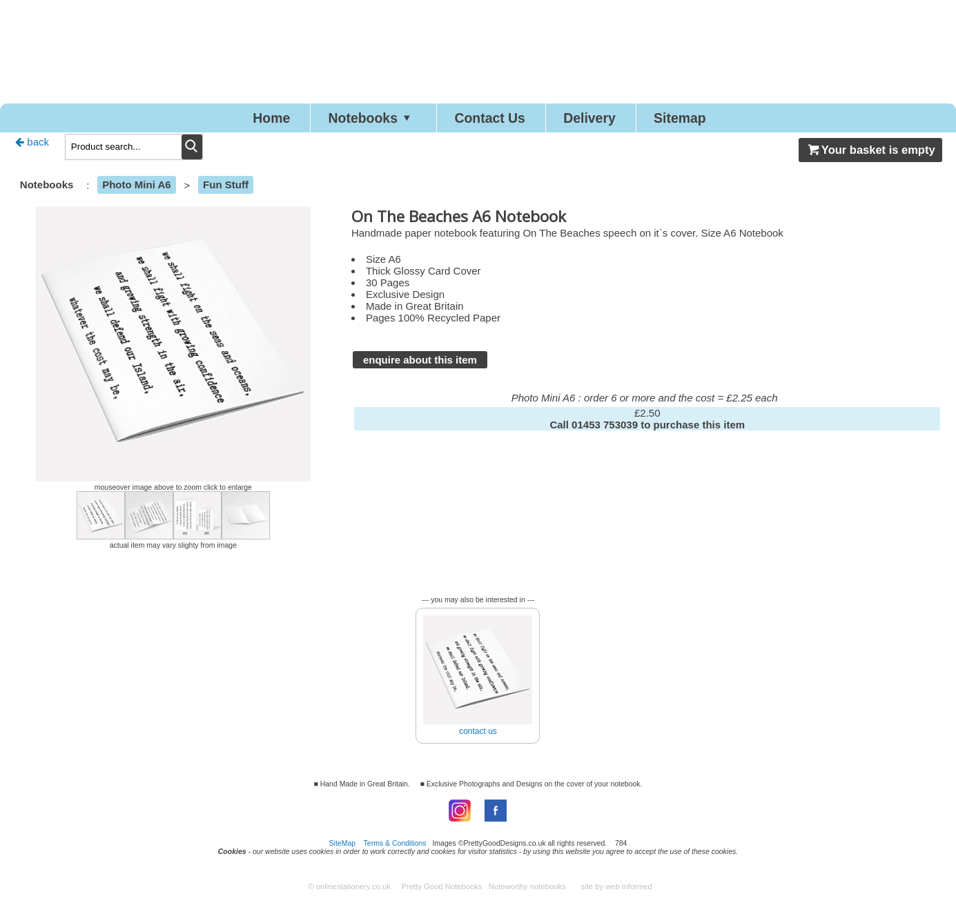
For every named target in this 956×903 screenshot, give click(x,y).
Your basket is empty (870, 154)
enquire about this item (420, 364)
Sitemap (712, 119)
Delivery (607, 119)
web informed (628, 890)
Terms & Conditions (395, 847)
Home (238, 119)
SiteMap (342, 847)
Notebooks (355, 119)
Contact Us (492, 119)
